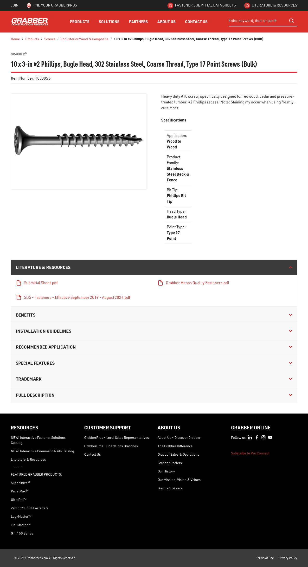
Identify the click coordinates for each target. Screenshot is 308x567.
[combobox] (263, 20)
